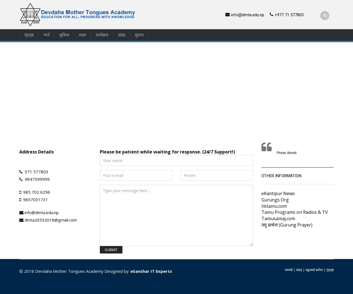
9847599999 (37, 179)
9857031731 (35, 199)
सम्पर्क (289, 270)
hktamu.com (274, 206)
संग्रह (121, 35)
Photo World (286, 153)
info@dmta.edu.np (247, 14)
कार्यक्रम (102, 35)
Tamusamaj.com (278, 218)
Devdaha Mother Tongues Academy (69, 271)
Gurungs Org (275, 200)
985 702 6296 (36, 192)
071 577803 (36, 171)
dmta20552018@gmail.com (51, 220)
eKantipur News (278, 193)
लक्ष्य (82, 35)
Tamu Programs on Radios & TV (294, 212)
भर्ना (46, 35)
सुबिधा (64, 35)
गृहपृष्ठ (29, 35)
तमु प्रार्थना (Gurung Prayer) (286, 225)
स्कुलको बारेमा (314, 270)
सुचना (139, 35)
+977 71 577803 (289, 14)
